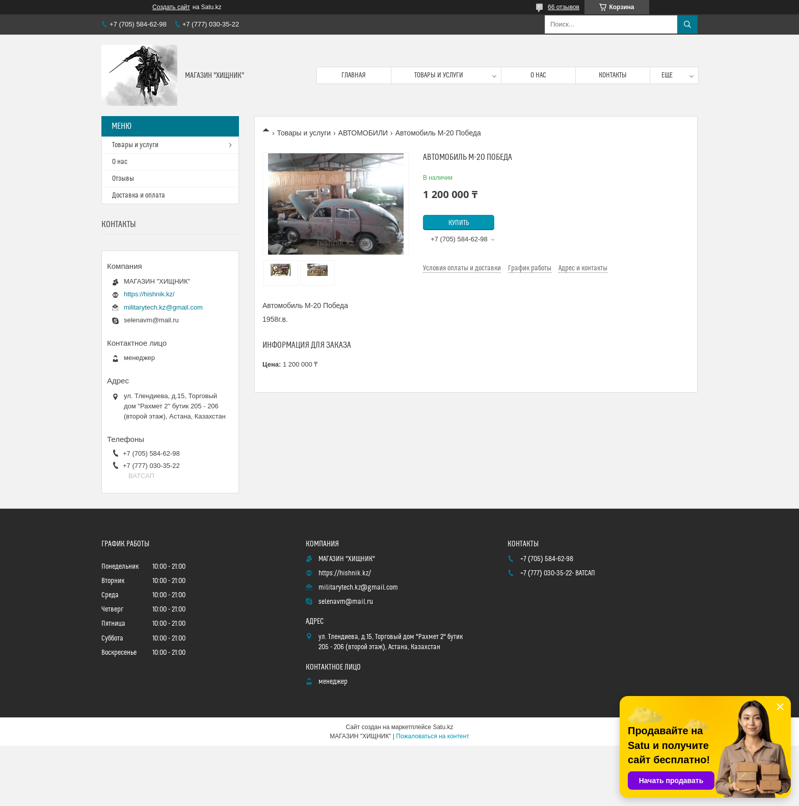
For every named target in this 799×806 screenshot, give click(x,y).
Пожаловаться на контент (432, 736)
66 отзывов (563, 7)
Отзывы (123, 179)
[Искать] (687, 24)
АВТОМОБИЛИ (363, 133)
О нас (538, 75)
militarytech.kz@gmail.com (163, 307)
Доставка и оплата (138, 195)
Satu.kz (443, 727)
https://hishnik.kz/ (149, 294)
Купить (458, 223)
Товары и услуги (438, 75)
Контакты (613, 75)
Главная (353, 75)
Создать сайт (171, 7)
